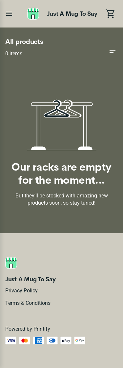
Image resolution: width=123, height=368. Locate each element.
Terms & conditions (28, 303)
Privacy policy (21, 290)
